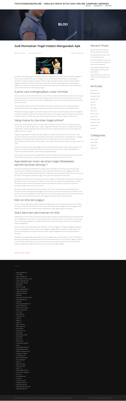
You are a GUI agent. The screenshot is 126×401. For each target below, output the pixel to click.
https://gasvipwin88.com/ (23, 304)
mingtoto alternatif (21, 383)
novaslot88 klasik (21, 376)
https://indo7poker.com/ (23, 351)
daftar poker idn (20, 327)
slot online (19, 312)
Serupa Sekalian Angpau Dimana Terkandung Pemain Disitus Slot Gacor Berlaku (99, 70)
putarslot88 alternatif (22, 347)
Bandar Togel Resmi (22, 310)
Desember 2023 (94, 93)
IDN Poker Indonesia (22, 308)
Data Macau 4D (20, 331)
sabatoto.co (24, 116)
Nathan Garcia (37, 53)
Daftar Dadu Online (21, 335)
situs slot (18, 374)
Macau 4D (19, 339)
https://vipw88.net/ (21, 277)
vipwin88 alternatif (21, 293)
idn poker (19, 378)
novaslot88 (19, 275)
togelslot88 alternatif (22, 349)
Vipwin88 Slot (20, 314)
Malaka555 (19, 285)
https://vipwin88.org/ (22, 281)
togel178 (18, 318)
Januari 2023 (94, 117)
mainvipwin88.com (21, 300)
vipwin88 (18, 295)
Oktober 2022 (94, 126)
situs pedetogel (20, 360)
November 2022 (95, 123)
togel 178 (18, 362)
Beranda (88, 6)
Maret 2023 (93, 111)
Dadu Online (19, 329)
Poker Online (94, 142)
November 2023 (95, 96)
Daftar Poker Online (21, 283)
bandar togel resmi (21, 306)
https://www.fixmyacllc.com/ (24, 279)
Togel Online (80, 53)
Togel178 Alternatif (21, 291)
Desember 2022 (94, 120)
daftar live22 (19, 341)
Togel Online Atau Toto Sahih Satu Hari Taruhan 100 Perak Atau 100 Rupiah (100, 77)
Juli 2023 (92, 102)
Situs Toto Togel (20, 287)
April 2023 (93, 108)
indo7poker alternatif (22, 343)
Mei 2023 (93, 105)
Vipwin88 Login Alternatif (23, 387)
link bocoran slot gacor (22, 372)
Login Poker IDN (20, 381)
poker (18, 345)
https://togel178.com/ (22, 370)
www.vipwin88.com (21, 273)
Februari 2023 (94, 114)
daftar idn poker (20, 364)
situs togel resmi (21, 356)
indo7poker (19, 337)
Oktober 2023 (94, 99)
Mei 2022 (93, 128)
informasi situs (20, 316)
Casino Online (94, 139)
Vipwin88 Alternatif (21, 389)
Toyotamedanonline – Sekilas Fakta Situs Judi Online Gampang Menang (61, 3)
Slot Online (108, 6)
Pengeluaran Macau (21, 354)
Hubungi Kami (98, 6)
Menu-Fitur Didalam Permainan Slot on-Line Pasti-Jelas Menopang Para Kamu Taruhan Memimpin (100, 63)
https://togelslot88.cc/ (22, 289)
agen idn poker (20, 325)
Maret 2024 (93, 90)
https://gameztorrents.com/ (24, 297)
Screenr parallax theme (95, 398)
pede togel (19, 333)
